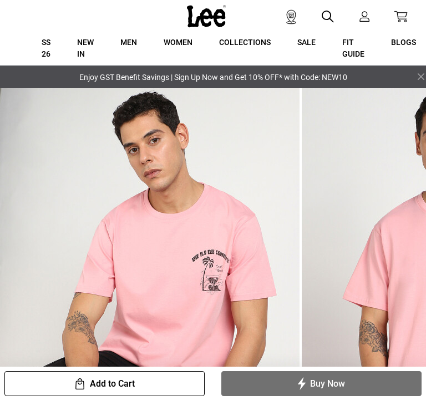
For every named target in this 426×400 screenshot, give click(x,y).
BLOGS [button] (403, 42)
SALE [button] (306, 42)
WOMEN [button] (178, 42)
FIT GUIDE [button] (353, 48)
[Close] (421, 77)
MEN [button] (128, 42)
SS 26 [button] (46, 48)
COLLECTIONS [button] (245, 42)
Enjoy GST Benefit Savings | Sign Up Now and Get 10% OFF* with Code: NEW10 (213, 77)
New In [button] (85, 48)
